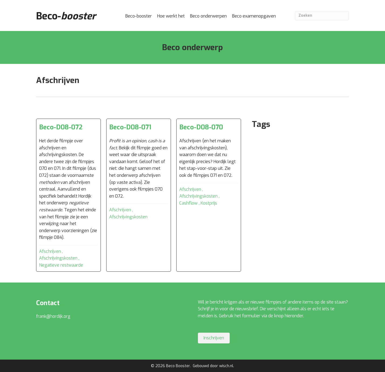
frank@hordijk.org (53, 316)
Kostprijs (209, 203)
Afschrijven (50, 251)
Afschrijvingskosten (58, 258)
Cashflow (188, 203)
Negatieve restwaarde (61, 265)
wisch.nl (226, 365)
